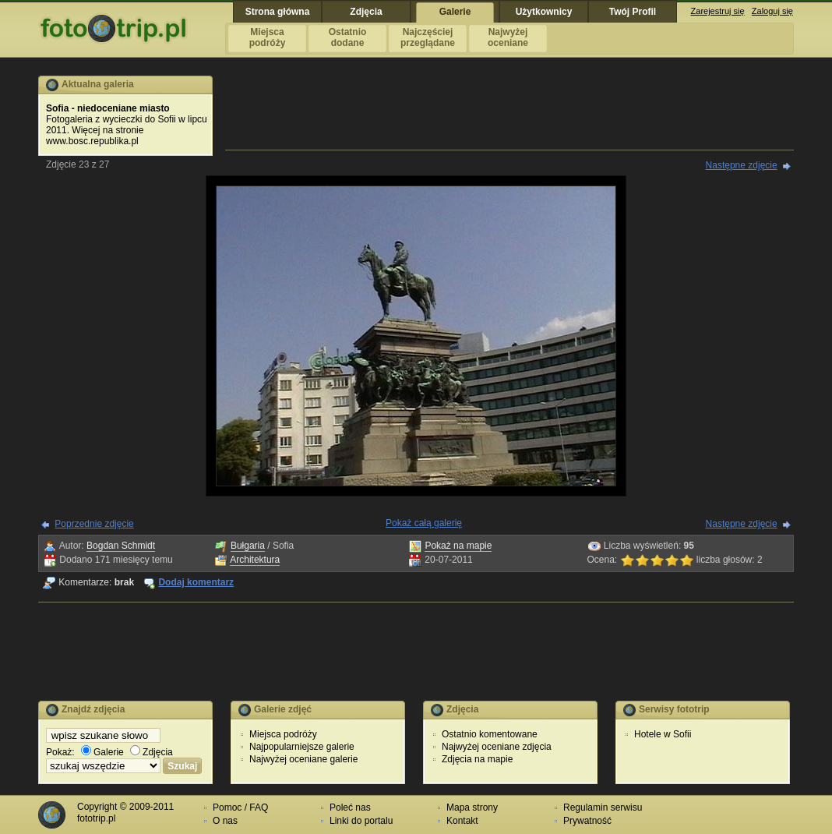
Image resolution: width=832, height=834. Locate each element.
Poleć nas (350, 807)
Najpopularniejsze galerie (301, 746)
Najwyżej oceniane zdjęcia (497, 746)
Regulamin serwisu (602, 807)
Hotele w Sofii (662, 734)
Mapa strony (472, 807)
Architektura (255, 559)
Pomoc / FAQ (240, 807)
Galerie (102, 752)
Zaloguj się (772, 11)
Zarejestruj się (718, 11)
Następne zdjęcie (741, 165)
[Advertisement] (509, 111)
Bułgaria (248, 545)
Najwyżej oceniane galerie (303, 759)
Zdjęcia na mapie (477, 759)
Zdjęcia (151, 752)
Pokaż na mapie (458, 545)
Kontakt (462, 820)
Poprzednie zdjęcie (94, 523)
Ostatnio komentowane (490, 734)
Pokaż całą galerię (424, 523)
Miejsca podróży (283, 734)
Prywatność (587, 820)
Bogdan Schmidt (120, 545)
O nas (225, 820)
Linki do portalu (361, 820)
